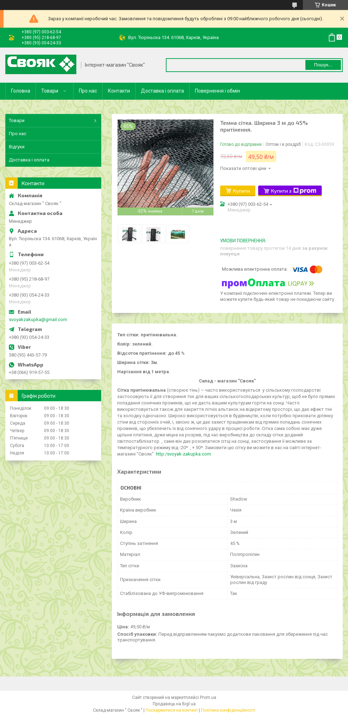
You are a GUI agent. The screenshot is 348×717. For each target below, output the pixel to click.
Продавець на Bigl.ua (174, 703)
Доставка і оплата (162, 91)
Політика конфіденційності (228, 710)
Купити (241, 191)
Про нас (88, 91)
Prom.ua (208, 697)
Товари (49, 91)
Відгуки (17, 146)
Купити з (293, 191)
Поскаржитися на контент (172, 710)
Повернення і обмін (217, 91)
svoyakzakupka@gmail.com (38, 319)
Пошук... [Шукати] (323, 64)
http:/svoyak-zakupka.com (183, 454)
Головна (20, 91)
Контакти (119, 91)
